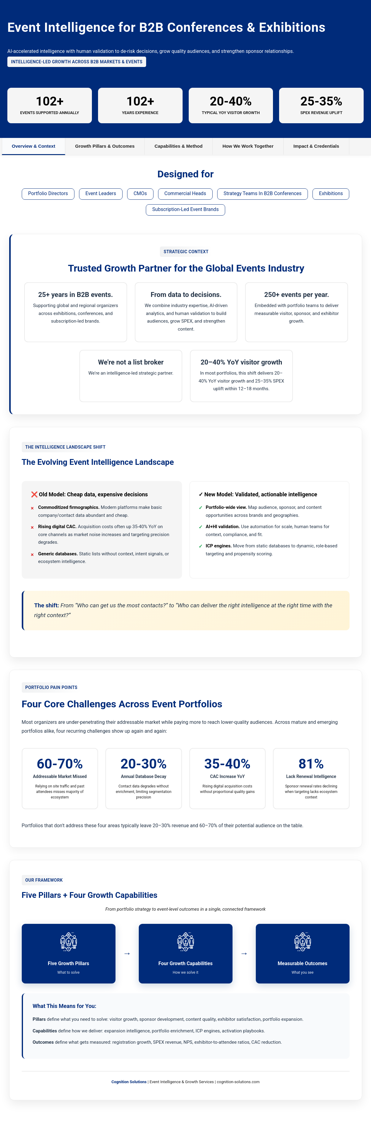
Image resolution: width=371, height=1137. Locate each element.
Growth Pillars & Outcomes (104, 146)
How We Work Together (248, 146)
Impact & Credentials (316, 146)
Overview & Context (33, 146)
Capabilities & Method (178, 146)
